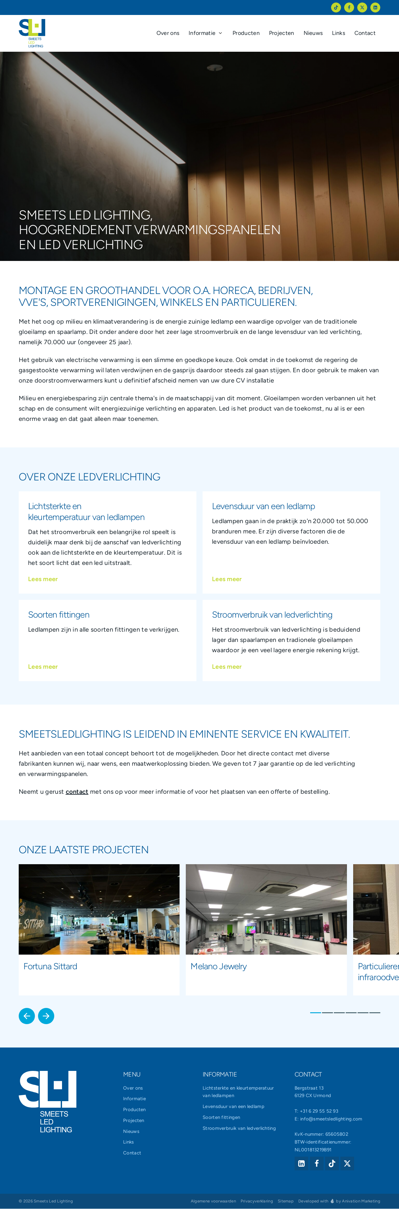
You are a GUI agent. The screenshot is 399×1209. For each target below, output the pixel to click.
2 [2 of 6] (327, 1013)
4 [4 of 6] (351, 1013)
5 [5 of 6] (363, 1013)
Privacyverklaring (257, 1201)
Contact (132, 1153)
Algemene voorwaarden (213, 1201)
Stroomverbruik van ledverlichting (239, 1128)
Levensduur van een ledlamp (233, 1107)
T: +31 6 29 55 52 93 (316, 1111)
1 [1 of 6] (315, 1013)
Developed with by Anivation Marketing (339, 1201)
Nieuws (131, 1131)
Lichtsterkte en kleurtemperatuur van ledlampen (238, 1092)
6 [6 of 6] (374, 1013)
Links (128, 1142)
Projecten (133, 1121)
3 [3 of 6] (339, 1013)
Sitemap (286, 1201)
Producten (134, 1110)
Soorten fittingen (221, 1117)
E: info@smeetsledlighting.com (329, 1119)
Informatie (134, 1099)
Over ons (133, 1088)
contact (77, 792)
